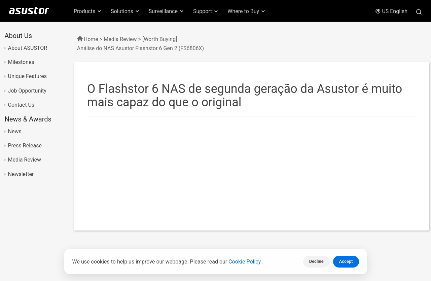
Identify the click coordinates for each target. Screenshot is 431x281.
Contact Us (21, 105)
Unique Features (27, 76)
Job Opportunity (27, 90)
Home (91, 39)
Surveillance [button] (166, 11)
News (15, 131)
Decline (316, 261)
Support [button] (206, 11)
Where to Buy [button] (246, 11)
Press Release (25, 145)
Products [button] (88, 11)
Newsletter (21, 174)
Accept (346, 261)
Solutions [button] (125, 11)
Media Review (24, 159)
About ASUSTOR (27, 48)
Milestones (21, 62)
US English (391, 11)
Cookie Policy (245, 261)
